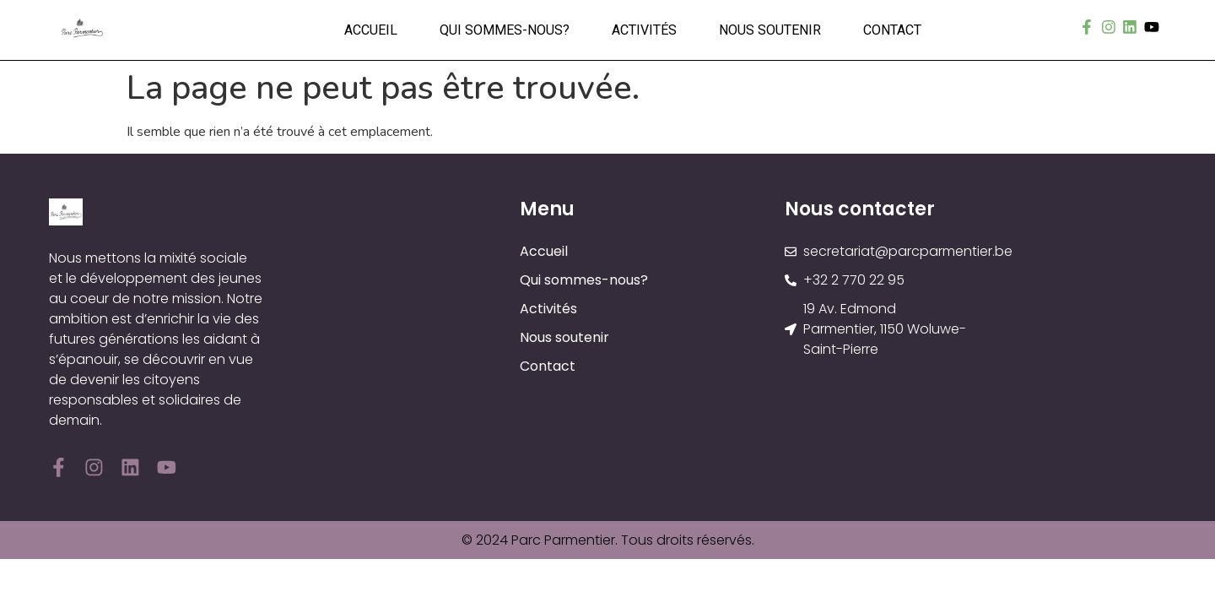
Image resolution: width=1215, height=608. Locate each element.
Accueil (370, 30)
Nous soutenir (770, 30)
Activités (644, 30)
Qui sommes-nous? (505, 30)
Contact (892, 30)
